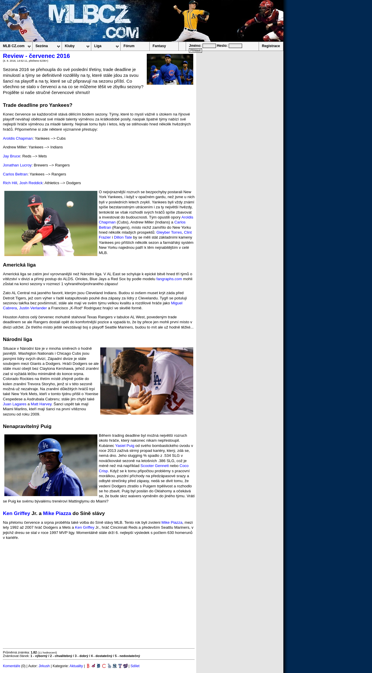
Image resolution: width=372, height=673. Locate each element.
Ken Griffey (16, 513)
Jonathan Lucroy (17, 165)
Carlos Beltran (15, 174)
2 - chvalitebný (61, 656)
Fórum (129, 46)
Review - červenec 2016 (36, 55)
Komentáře (11, 666)
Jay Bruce (11, 156)
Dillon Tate (123, 237)
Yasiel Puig (124, 445)
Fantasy (159, 46)
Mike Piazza (57, 513)
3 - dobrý (81, 656)
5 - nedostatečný (127, 656)
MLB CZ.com (13, 46)
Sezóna (41, 46)
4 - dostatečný (101, 656)
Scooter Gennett (154, 466)
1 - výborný (39, 656)
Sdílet (135, 666)
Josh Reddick (30, 183)
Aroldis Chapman (18, 138)
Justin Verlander (33, 308)
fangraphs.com (169, 279)
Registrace (271, 46)
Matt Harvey (41, 404)
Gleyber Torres (169, 232)
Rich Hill (10, 183)
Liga (97, 46)
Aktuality (76, 666)
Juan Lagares (14, 404)
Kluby (70, 46)
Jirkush (44, 666)
